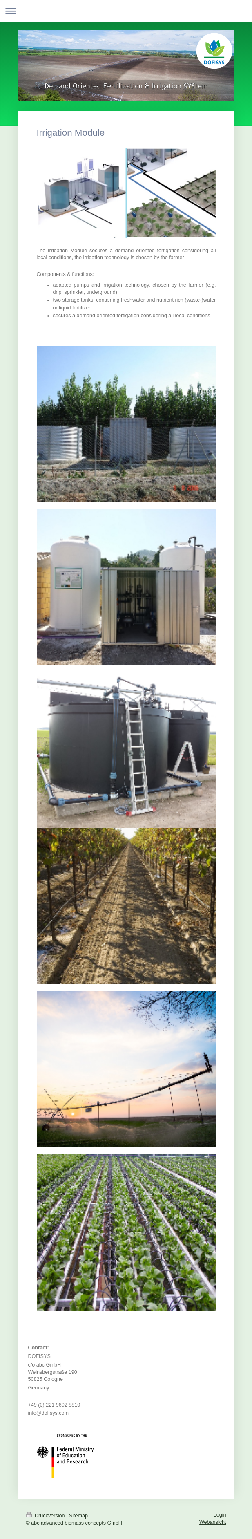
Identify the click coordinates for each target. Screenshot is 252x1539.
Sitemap (78, 1516)
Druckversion (46, 1516)
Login (220, 1515)
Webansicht (212, 1522)
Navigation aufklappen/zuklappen (126, 11)
